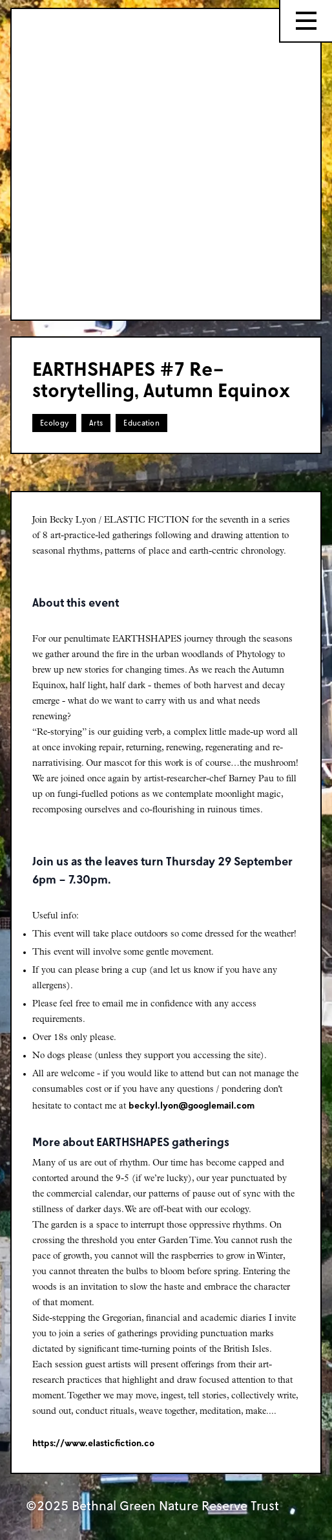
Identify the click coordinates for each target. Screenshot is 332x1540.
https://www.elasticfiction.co (93, 1442)
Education (141, 423)
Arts (96, 423)
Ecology (54, 423)
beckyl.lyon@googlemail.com (191, 1105)
